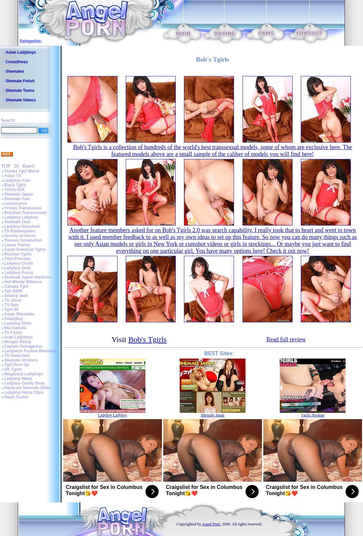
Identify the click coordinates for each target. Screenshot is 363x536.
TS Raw (11, 305)
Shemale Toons (20, 90)
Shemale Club (17, 222)
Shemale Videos (21, 100)
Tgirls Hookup (312, 415)
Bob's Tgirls (147, 339)
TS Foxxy (13, 332)
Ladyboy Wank (18, 378)
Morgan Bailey (17, 341)
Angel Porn (211, 524)
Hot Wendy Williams (23, 282)
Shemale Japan (18, 194)
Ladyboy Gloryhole (22, 226)
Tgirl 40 (11, 309)
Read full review (286, 339)
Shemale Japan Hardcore (27, 277)
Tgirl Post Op (16, 364)
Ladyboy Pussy (18, 272)
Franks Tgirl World (21, 171)
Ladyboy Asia (17, 180)
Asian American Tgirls (25, 249)
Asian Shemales (19, 314)
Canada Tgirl (16, 286)
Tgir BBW (13, 291)
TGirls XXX (14, 189)
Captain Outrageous (23, 346)
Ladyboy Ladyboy (21, 217)
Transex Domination (23, 240)
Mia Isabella (15, 328)
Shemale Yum (17, 199)
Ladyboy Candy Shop (24, 383)
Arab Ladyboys (18, 337)
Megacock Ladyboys (23, 374)
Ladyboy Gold (17, 268)
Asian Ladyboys (21, 52)
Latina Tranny (17, 245)
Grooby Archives (20, 235)
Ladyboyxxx (15, 203)
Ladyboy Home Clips (23, 392)
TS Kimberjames (19, 231)
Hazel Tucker (16, 397)
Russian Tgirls (18, 254)
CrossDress (17, 62)
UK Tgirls (13, 369)
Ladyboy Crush (18, 263)
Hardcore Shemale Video (27, 388)
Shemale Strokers (21, 360)
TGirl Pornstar (17, 258)
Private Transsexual (22, 208)
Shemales (15, 71)
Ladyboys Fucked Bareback (30, 351)
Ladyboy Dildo (18, 323)
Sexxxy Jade (16, 295)
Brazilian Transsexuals (25, 212)
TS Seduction (17, 355)
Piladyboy (13, 318)
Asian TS (12, 176)
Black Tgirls (15, 185)
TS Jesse (12, 300)
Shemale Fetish (20, 81)
